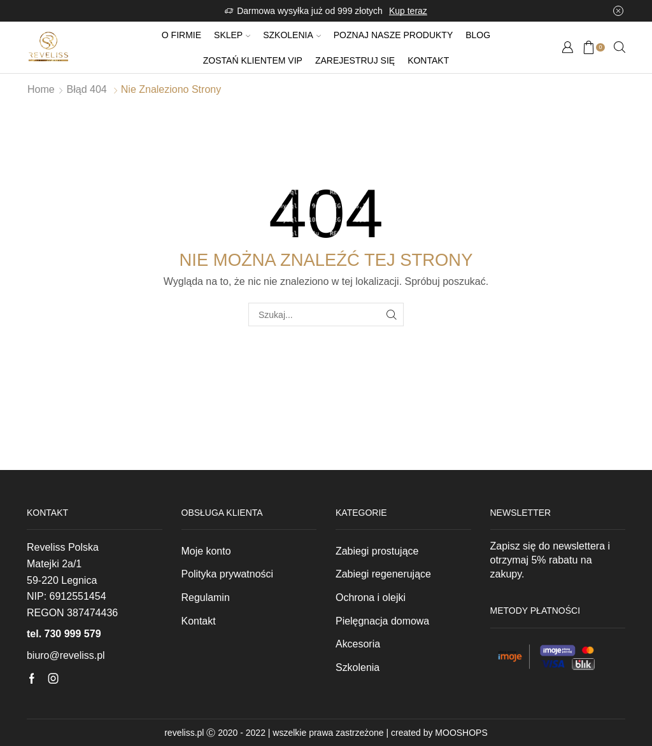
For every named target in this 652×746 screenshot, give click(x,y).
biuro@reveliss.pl (66, 655)
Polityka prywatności (227, 574)
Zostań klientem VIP (252, 60)
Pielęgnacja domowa (382, 621)
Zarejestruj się (355, 60)
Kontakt (428, 60)
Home (41, 89)
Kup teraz (408, 11)
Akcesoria (358, 644)
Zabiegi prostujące (377, 551)
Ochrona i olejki (371, 597)
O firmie (181, 35)
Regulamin (205, 597)
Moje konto (206, 551)
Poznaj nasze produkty (393, 35)
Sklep (232, 35)
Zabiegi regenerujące (383, 574)
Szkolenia (292, 35)
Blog (477, 35)
